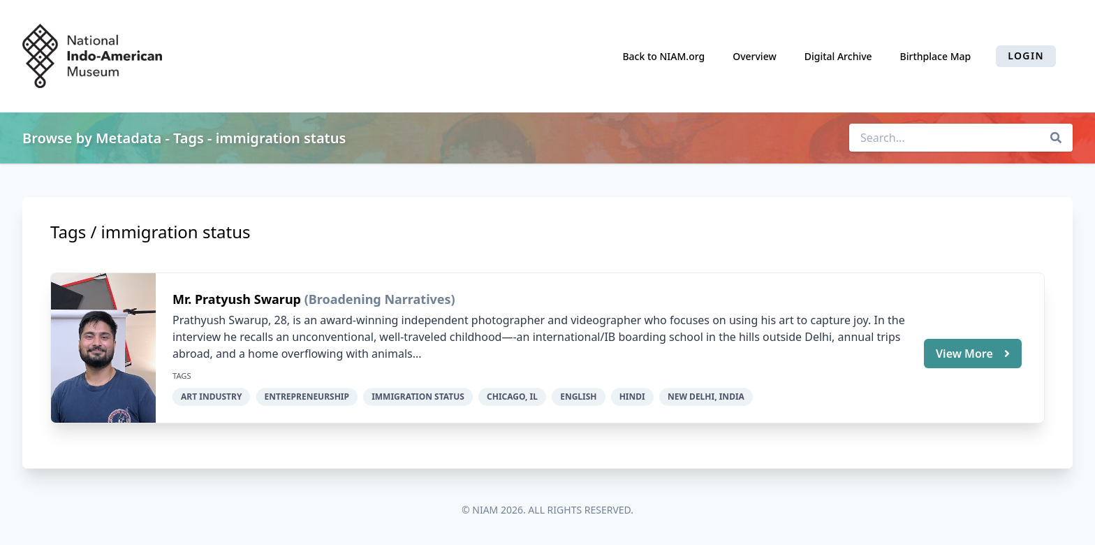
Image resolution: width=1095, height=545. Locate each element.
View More (973, 353)
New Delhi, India (706, 396)
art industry (211, 396)
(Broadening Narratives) (379, 299)
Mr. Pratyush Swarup (238, 299)
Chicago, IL (512, 396)
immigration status (418, 396)
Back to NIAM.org (663, 56)
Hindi (632, 396)
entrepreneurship (307, 396)
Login (1026, 55)
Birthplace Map (935, 56)
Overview (755, 56)
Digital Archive (838, 56)
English (578, 396)
